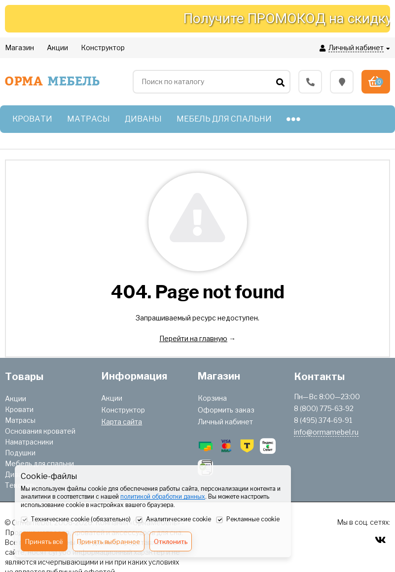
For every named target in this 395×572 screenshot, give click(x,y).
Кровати (19, 409)
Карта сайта (121, 421)
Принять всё (44, 541)
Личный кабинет (225, 421)
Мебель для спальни (39, 463)
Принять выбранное (108, 541)
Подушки (20, 452)
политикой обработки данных (162, 496)
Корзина (212, 398)
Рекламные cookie (248, 519)
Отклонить (170, 541)
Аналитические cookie (173, 519)
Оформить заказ (226, 410)
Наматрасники (29, 442)
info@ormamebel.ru (326, 432)
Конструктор (123, 410)
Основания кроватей (40, 431)
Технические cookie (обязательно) (76, 519)
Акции (15, 398)
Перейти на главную (193, 338)
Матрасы (20, 420)
